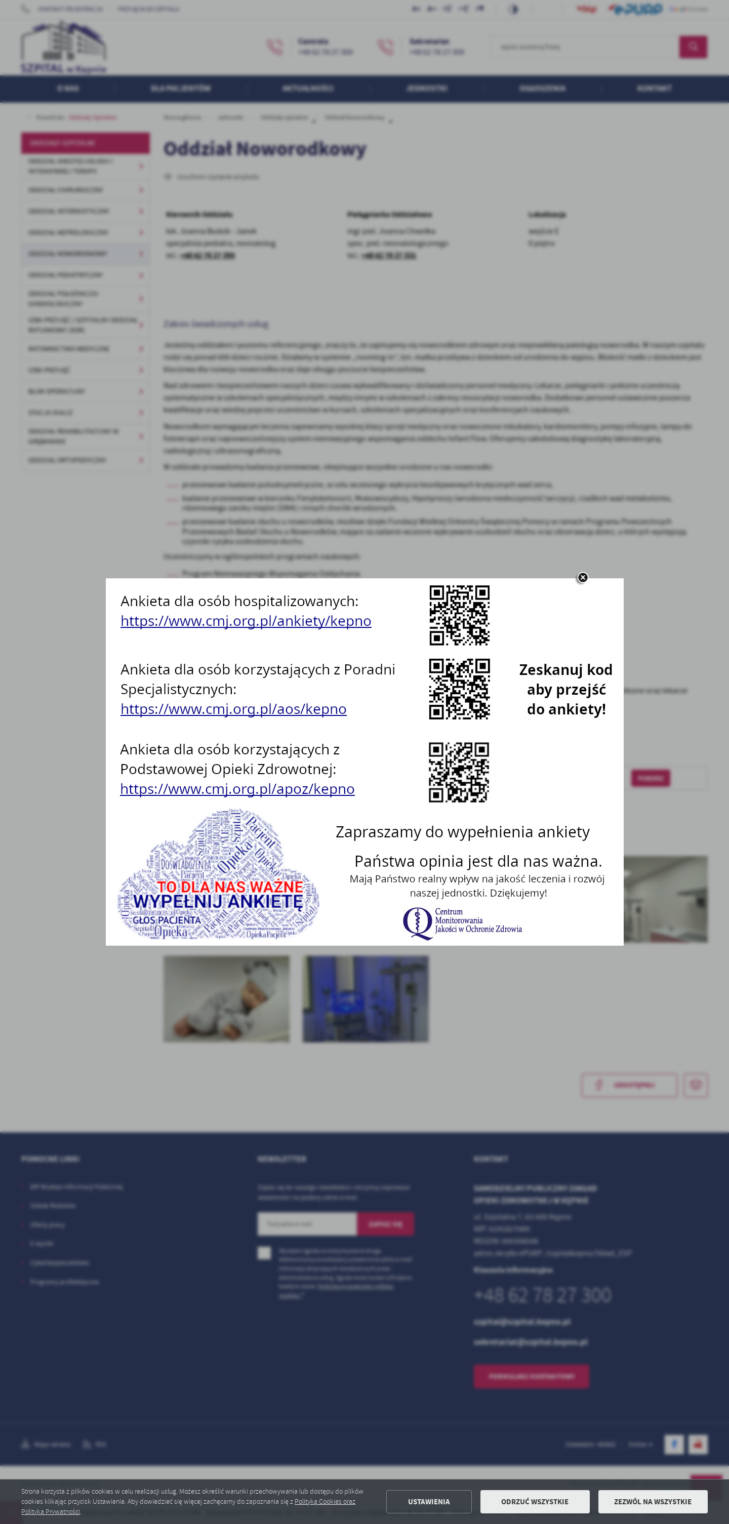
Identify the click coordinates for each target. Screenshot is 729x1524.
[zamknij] (582, 578)
